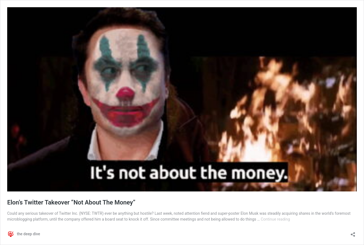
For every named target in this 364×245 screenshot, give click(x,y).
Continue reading (275, 219)
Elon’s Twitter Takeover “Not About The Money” (71, 202)
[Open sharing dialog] (353, 232)
